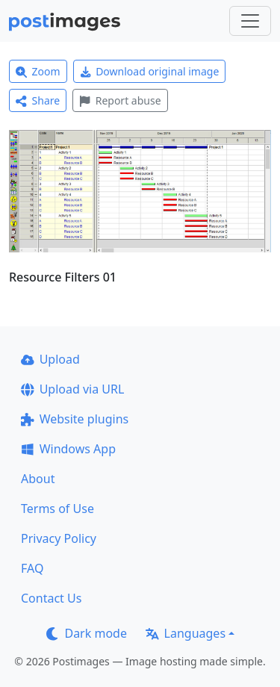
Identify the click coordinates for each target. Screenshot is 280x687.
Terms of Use (57, 508)
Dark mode (86, 633)
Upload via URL (72, 389)
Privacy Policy (58, 538)
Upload (50, 359)
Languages (185, 633)
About (38, 478)
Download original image (150, 71)
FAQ (32, 568)
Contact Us (51, 598)
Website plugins (74, 419)
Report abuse (120, 100)
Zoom (38, 71)
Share (38, 100)
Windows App (68, 449)
